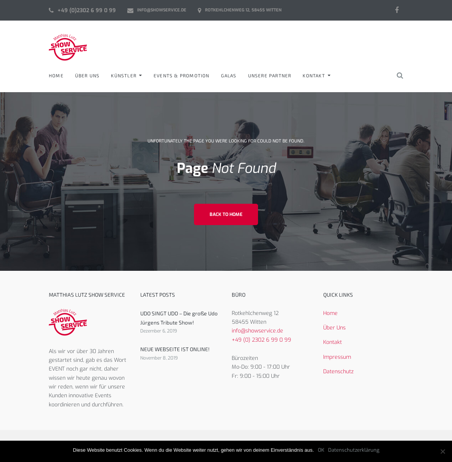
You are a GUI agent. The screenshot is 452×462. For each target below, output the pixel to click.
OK (321, 450)
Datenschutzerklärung (353, 450)
